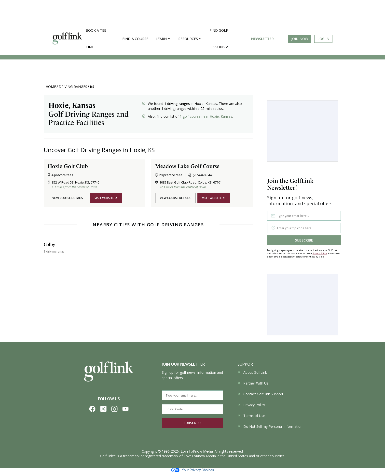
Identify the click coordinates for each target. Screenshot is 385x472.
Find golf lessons (218, 38)
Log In (323, 38)
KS (92, 86)
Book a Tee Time (96, 38)
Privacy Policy (320, 253)
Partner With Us (252, 383)
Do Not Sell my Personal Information (269, 426)
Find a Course (135, 38)
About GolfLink (252, 372)
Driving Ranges (73, 86)
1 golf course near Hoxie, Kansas (206, 116)
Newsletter (262, 38)
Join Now (299, 38)
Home (51, 86)
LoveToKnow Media (197, 451)
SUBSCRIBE (304, 240)
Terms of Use (251, 415)
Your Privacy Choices (192, 470)
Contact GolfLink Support (260, 394)
